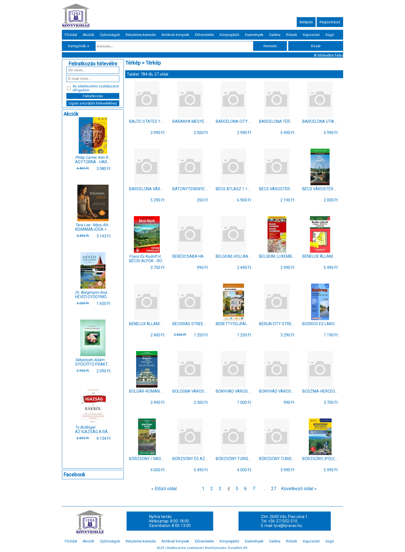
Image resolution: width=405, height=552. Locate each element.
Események (254, 35)
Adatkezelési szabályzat (184, 548)
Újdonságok (110, 35)
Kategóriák (79, 46)
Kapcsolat (311, 35)
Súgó (329, 35)
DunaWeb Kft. (238, 548)
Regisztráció (330, 22)
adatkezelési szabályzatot (98, 86)
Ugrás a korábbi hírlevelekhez (93, 103)
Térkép (133, 63)
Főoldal (71, 35)
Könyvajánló (229, 35)
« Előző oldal (164, 488)
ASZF (161, 548)
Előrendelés (204, 35)
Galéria (274, 35)
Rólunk (291, 35)
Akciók (88, 35)
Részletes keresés (141, 35)
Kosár (316, 46)
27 (273, 488)
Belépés (306, 22)
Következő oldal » (299, 488)
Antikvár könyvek (175, 35)
